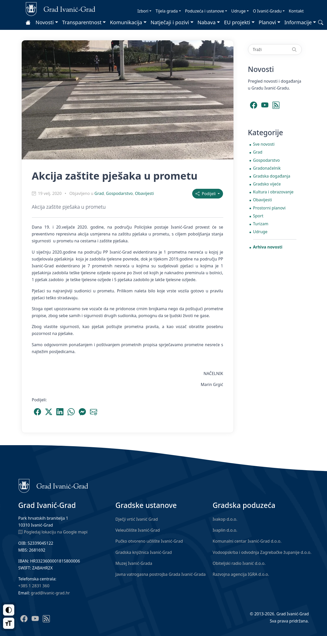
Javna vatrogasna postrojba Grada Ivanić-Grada (160, 574)
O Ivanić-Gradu (267, 11)
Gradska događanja (271, 176)
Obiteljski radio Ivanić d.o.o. (239, 563)
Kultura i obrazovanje (273, 192)
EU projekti (237, 22)
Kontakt (296, 11)
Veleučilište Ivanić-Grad (137, 530)
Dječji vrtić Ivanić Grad (136, 519)
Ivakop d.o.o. (225, 519)
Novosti (45, 22)
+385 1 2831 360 (33, 586)
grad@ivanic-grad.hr (50, 593)
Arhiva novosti (267, 247)
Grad (99, 193)
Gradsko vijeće (267, 184)
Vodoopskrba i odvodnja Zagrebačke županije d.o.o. (262, 552)
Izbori (142, 11)
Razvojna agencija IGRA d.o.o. (241, 574)
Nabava (207, 22)
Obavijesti (144, 193)
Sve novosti (264, 144)
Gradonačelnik (267, 168)
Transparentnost (82, 22)
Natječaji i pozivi (170, 22)
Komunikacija (126, 22)
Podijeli (206, 193)
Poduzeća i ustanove (204, 11)
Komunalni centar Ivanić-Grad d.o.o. (247, 541)
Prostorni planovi (269, 208)
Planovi (267, 22)
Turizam (260, 224)
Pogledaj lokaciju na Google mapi (53, 532)
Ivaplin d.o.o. (225, 530)
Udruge (238, 11)
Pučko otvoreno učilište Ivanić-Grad (149, 541)
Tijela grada (166, 11)
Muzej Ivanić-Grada (133, 563)
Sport (258, 216)
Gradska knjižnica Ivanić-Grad (143, 552)
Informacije (298, 22)
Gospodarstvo (119, 193)
